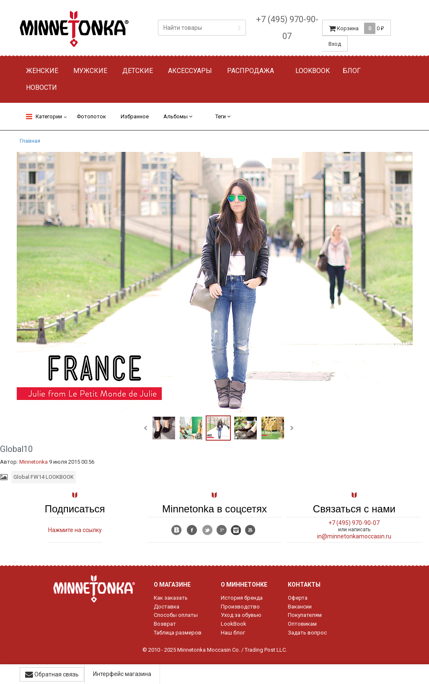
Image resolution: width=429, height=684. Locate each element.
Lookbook (312, 71)
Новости (41, 87)
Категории (44, 116)
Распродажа (250, 71)
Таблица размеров (178, 632)
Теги (222, 116)
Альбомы (177, 116)
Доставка (166, 606)
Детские (137, 71)
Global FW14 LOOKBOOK (43, 477)
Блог (352, 71)
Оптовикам (302, 624)
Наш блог (233, 632)
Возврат (165, 624)
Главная (30, 141)
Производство (240, 606)
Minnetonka (33, 462)
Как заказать (171, 598)
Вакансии (300, 606)
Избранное (135, 116)
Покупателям (305, 615)
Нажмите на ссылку (75, 530)
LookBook (233, 624)
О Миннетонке (244, 584)
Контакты (304, 584)
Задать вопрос (307, 632)
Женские (42, 71)
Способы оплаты (176, 615)
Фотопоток (91, 116)
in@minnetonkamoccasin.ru (354, 536)
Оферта (298, 598)
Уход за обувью (241, 615)
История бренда (242, 598)
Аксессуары (190, 71)
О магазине (172, 584)
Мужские (90, 71)
